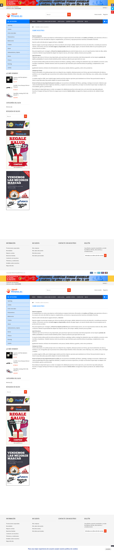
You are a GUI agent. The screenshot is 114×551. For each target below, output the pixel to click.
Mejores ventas (10, 253)
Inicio (33, 21)
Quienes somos (70, 21)
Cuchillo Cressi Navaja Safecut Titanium (21, 86)
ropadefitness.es (38, 37)
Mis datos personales (38, 255)
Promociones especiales (13, 248)
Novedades (9, 250)
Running (18, 64)
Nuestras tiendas (10, 255)
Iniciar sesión (98, 14)
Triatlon (18, 44)
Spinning (18, 25)
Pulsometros (11, 37)
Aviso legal (61, 21)
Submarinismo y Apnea (18, 52)
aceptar (108, 549)
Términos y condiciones (12, 260)
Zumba (9, 29)
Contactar (80, 21)
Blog (86, 21)
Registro (105, 14)
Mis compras (35, 248)
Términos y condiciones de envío (46, 21)
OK (105, 255)
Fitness (18, 60)
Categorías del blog (13, 103)
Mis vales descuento (37, 250)
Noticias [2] (9, 107)
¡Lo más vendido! (12, 73)
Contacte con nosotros (12, 7)
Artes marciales (12, 33)
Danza (18, 56)
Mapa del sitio (10, 265)
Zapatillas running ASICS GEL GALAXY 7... (20, 94)
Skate (18, 48)
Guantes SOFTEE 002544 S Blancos (20, 78)
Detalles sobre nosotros (12, 263)
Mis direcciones (36, 253)
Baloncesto (18, 41)
